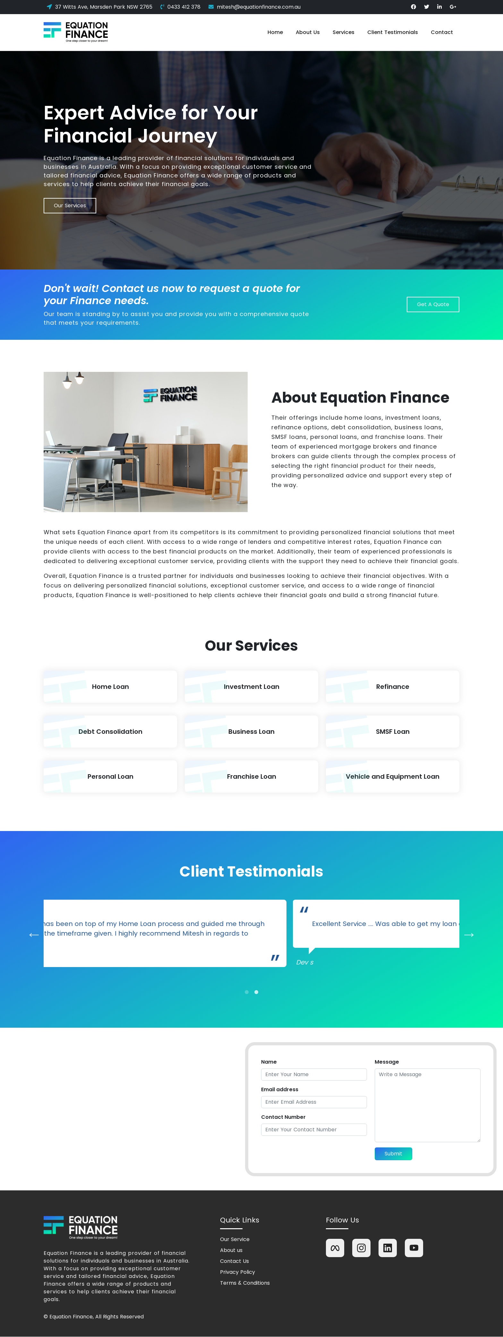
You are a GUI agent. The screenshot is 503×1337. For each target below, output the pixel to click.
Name (269, 1062)
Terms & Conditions (245, 1283)
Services (343, 32)
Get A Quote (433, 304)
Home (275, 32)
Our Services (70, 205)
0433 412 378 (180, 7)
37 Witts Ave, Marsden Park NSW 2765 (99, 7)
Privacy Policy (237, 1272)
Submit (393, 1154)
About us (231, 1251)
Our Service (235, 1240)
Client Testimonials (392, 32)
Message (387, 1062)
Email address (279, 1089)
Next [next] (464, 937)
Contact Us (234, 1261)
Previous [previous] (29, 937)
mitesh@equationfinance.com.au (255, 7)
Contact (442, 32)
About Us (308, 32)
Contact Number (283, 1117)
